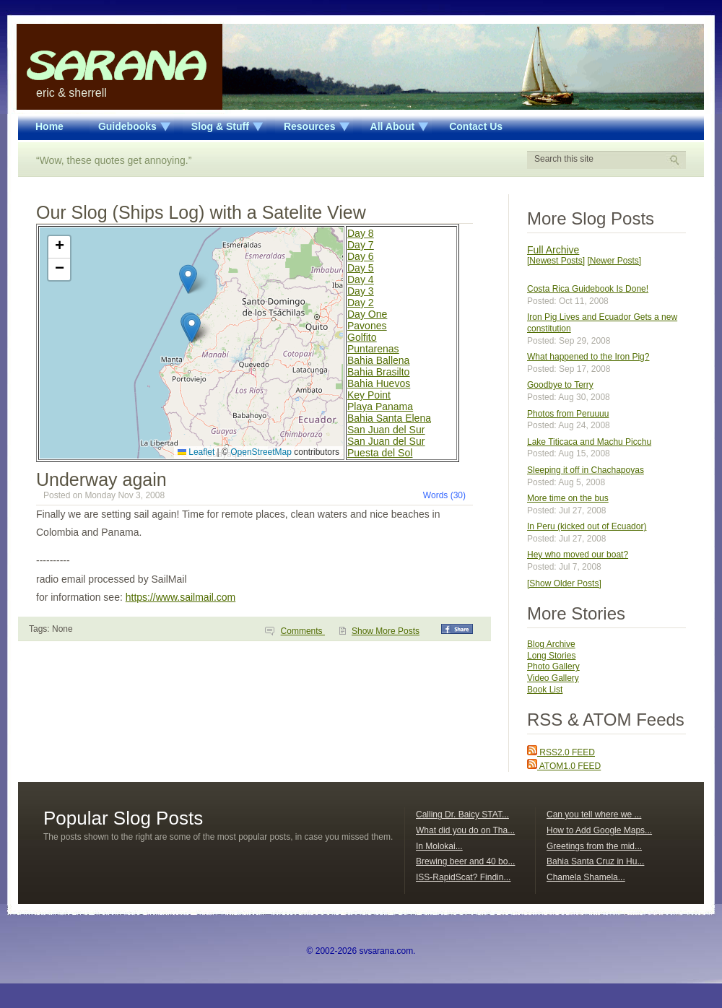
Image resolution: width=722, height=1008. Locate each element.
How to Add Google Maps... (599, 830)
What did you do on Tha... (465, 830)
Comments (303, 631)
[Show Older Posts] (564, 583)
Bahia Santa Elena (389, 418)
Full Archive (553, 250)
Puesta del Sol (379, 453)
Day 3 (360, 291)
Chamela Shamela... (586, 877)
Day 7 (360, 245)
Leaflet (196, 452)
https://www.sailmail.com (180, 597)
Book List (544, 690)
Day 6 (360, 256)
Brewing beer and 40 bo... (465, 861)
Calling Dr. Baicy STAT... (462, 814)
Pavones (366, 325)
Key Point (369, 395)
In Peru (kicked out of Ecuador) (586, 526)
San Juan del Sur (386, 429)
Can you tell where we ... (594, 814)
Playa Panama (380, 406)
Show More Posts (385, 631)
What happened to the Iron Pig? (588, 357)
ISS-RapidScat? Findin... (463, 877)
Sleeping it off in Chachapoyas (585, 470)
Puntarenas (373, 349)
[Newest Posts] (556, 261)
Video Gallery (553, 678)
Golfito (361, 337)
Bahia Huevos (378, 383)
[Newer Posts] (614, 261)
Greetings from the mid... (594, 846)
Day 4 (360, 279)
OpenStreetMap (261, 452)
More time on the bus (568, 498)
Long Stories (551, 656)
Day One (367, 314)
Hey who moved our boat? (577, 554)
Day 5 (360, 268)
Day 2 (360, 302)
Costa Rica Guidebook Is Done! (587, 289)
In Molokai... (439, 846)
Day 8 (360, 233)
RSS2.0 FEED (561, 752)
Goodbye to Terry (560, 385)
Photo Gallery (553, 666)
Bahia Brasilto (378, 372)
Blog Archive (551, 644)
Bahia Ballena (378, 360)
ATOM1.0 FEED (564, 766)
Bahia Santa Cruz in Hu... (595, 861)
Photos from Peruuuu (568, 414)
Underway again (101, 479)
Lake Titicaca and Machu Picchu (589, 442)
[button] (192, 328)
